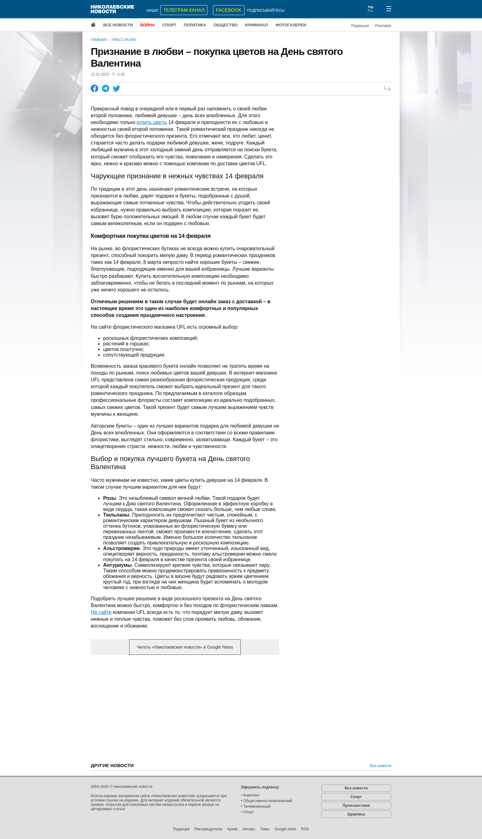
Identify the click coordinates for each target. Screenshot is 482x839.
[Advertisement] (185, 708)
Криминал (256, 25)
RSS (305, 829)
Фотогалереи (290, 25)
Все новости (118, 25)
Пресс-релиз (124, 40)
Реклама (383, 25)
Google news (285, 829)
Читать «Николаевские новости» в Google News (185, 647)
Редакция (360, 25)
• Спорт (247, 812)
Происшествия (356, 805)
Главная (98, 40)
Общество (225, 25)
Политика (195, 25)
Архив (232, 829)
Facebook (229, 10)
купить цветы (152, 122)
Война (147, 25)
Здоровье (356, 814)
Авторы (249, 829)
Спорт (169, 25)
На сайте (101, 612)
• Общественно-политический (266, 801)
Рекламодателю (208, 829)
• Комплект (250, 795)
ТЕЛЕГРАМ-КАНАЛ (183, 10)
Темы (264, 829)
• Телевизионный (255, 806)
